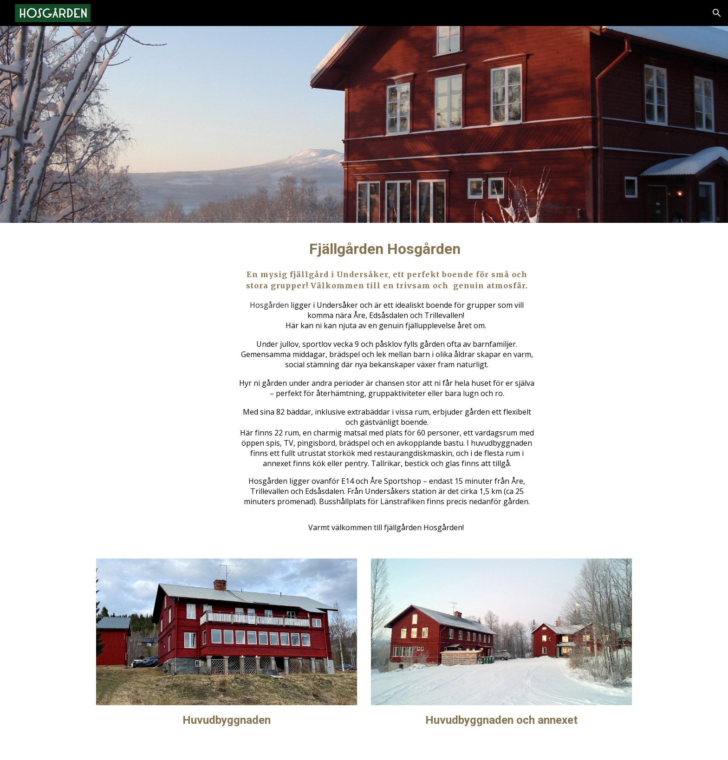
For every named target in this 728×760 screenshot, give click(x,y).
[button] (717, 13)
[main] (387, 385)
